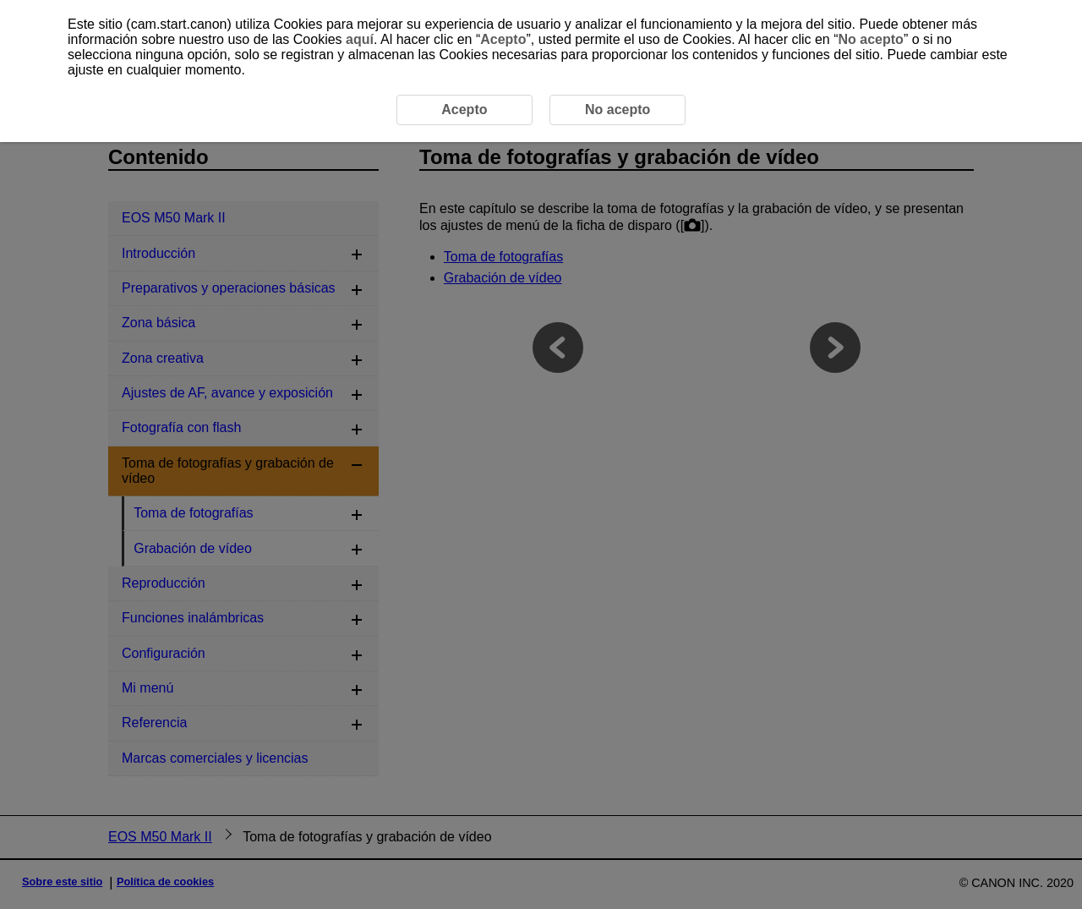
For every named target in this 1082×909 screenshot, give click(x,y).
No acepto (871, 39)
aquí (360, 39)
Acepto (503, 39)
